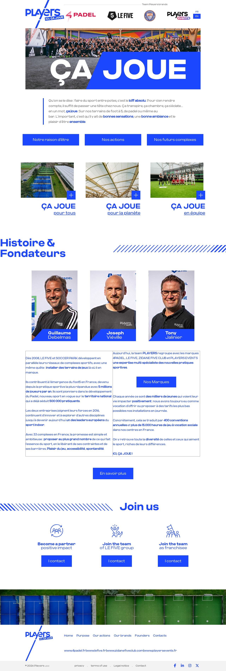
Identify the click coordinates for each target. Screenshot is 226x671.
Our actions (101, 635)
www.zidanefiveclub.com (125, 650)
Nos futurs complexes (175, 140)
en (196, 16)
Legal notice (121, 666)
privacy (79, 666)
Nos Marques (156, 382)
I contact (56, 561)
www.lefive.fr (96, 650)
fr (196, 12)
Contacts (159, 635)
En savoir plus (113, 473)
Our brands (122, 635)
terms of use (99, 666)
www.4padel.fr (75, 650)
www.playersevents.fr (160, 650)
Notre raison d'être (51, 140)
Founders (142, 635)
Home (68, 635)
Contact (141, 666)
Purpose (82, 635)
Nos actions (113, 140)
